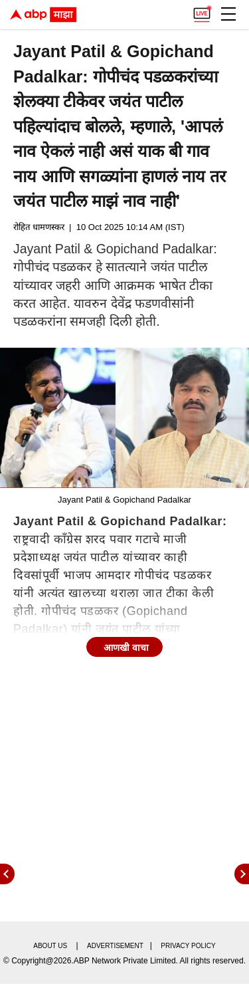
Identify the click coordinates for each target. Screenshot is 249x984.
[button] (228, 14)
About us (50, 945)
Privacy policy (188, 945)
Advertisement (115, 945)
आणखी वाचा (126, 647)
